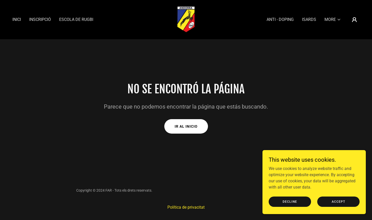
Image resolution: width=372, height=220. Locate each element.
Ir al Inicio (186, 126)
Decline (290, 208)
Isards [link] (309, 19)
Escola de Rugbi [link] (76, 19)
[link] (186, 19)
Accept (338, 208)
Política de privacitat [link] (186, 207)
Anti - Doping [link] (280, 19)
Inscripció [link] (40, 19)
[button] (332, 20)
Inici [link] (16, 19)
